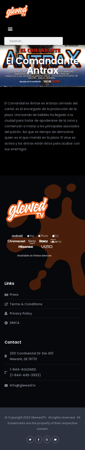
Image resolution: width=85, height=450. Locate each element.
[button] (10, 28)
